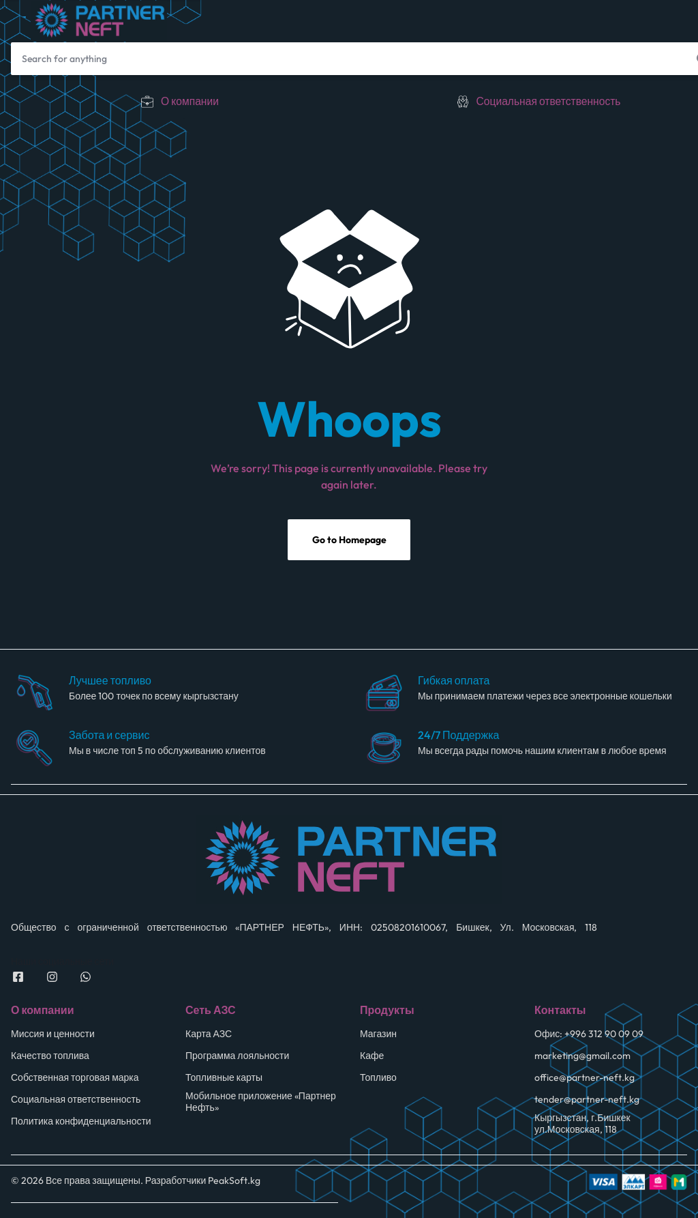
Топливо (378, 1079)
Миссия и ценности (53, 1035)
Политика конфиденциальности (81, 1123)
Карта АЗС (208, 1035)
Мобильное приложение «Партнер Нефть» (260, 1103)
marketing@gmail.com (582, 1057)
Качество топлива (50, 1057)
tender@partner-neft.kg (586, 1101)
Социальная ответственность (548, 101)
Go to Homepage (349, 542)
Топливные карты (223, 1079)
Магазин (378, 1035)
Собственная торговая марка (75, 1079)
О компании (189, 101)
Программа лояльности (237, 1057)
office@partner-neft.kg (584, 1079)
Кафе (372, 1057)
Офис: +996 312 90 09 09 (588, 1035)
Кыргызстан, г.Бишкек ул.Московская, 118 (582, 1125)
